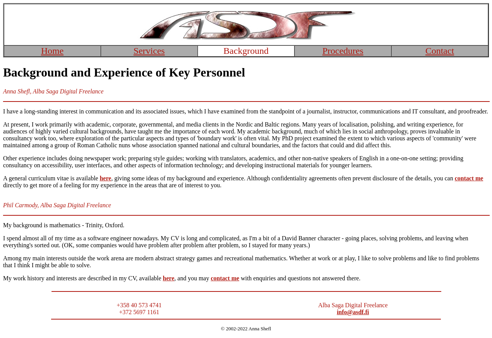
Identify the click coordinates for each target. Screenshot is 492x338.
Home (52, 51)
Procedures (343, 51)
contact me (469, 178)
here (169, 278)
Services (149, 51)
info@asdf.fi (353, 312)
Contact (440, 51)
